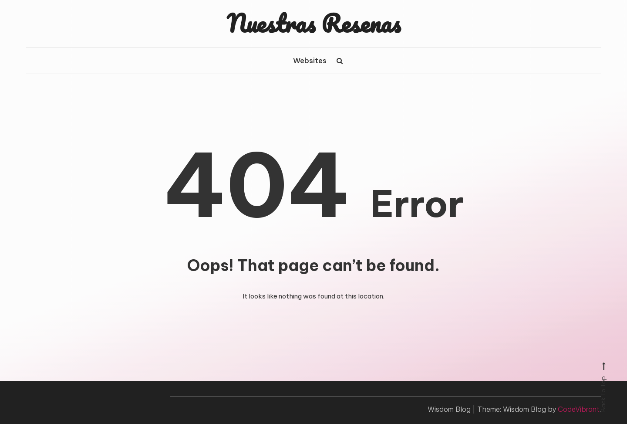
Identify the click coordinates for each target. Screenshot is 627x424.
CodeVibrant (579, 409)
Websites (310, 60)
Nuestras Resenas (313, 23)
